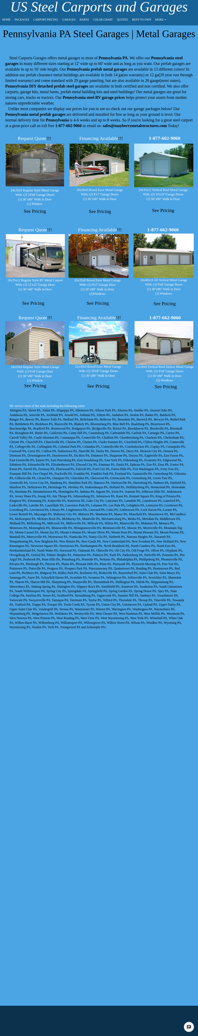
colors (179, 69)
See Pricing (35, 211)
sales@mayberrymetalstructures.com (135, 125)
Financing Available (101, 138)
